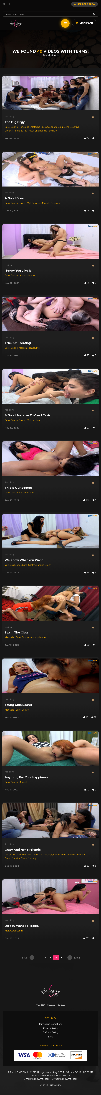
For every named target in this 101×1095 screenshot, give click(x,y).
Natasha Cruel (38, 127)
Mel (29, 203)
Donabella (42, 130)
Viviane (71, 854)
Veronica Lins (40, 854)
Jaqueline (64, 127)
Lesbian (9, 265)
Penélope (24, 127)
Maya (32, 130)
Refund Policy (50, 1032)
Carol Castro (11, 127)
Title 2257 (40, 1005)
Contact (61, 1005)
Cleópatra (52, 127)
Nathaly (32, 858)
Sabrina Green (43, 565)
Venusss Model (41, 203)
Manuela (17, 130)
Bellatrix (53, 130)
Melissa (36, 420)
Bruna (22, 203)
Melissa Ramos (27, 347)
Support (51, 1005)
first (27, 957)
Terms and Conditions (50, 1024)
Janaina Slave (19, 858)
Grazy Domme (13, 854)
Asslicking (10, 116)
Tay (25, 130)
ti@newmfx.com (40, 1078)
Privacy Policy (50, 1028)
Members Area (84, 4)
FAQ (50, 1036)
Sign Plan (84, 22)
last (73, 957)
